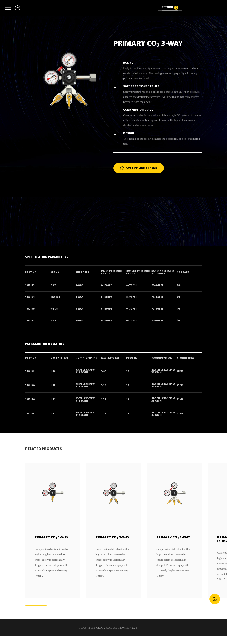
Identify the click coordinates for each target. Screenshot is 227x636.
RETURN (167, 7)
